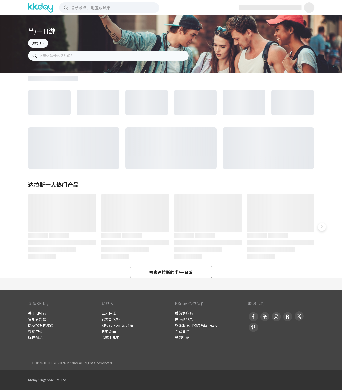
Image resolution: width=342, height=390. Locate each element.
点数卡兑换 (111, 337)
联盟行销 (182, 337)
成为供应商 (184, 313)
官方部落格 (111, 319)
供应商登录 (184, 319)
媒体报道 (35, 337)
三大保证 (109, 313)
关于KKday (37, 313)
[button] (322, 227)
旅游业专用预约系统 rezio (196, 325)
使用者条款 (37, 319)
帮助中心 (35, 331)
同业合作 (182, 331)
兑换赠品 (109, 331)
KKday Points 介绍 (117, 325)
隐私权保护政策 (41, 325)
